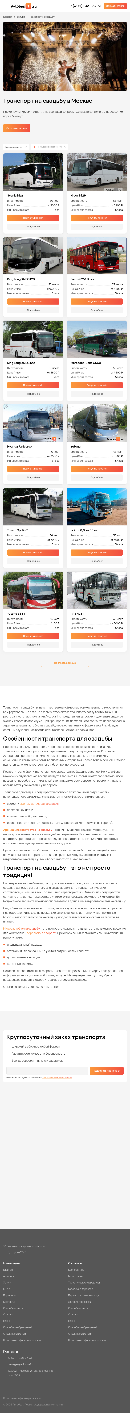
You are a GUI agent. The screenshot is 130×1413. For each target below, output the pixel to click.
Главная (7, 16)
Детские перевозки (80, 1302)
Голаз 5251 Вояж (82, 279)
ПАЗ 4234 (77, 613)
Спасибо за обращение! (17, 1327)
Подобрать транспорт (106, 1070)
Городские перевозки (81, 1289)
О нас (6, 1289)
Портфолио (10, 1295)
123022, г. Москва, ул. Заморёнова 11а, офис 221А (30, 1373)
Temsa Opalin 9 (17, 530)
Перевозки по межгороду (83, 1295)
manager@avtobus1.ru (21, 1364)
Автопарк (9, 1276)
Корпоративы (76, 1269)
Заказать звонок (115, 5)
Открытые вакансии (15, 1333)
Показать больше (65, 663)
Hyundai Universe (19, 446)
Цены (6, 1321)
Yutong (76, 446)
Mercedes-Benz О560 (86, 362)
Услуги (21, 16)
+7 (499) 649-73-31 (84, 6)
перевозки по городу (41, 933)
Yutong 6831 (16, 613)
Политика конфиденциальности (22, 1340)
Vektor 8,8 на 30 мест (86, 530)
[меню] (5, 6)
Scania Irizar (15, 195)
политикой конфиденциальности (57, 1077)
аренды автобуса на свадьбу (40, 803)
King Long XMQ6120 (21, 279)
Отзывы (7, 1314)
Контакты (9, 1302)
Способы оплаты (13, 1308)
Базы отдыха (75, 1276)
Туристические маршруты (84, 1282)
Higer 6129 (78, 195)
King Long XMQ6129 (21, 362)
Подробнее (33, 226)
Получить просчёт (33, 217)
